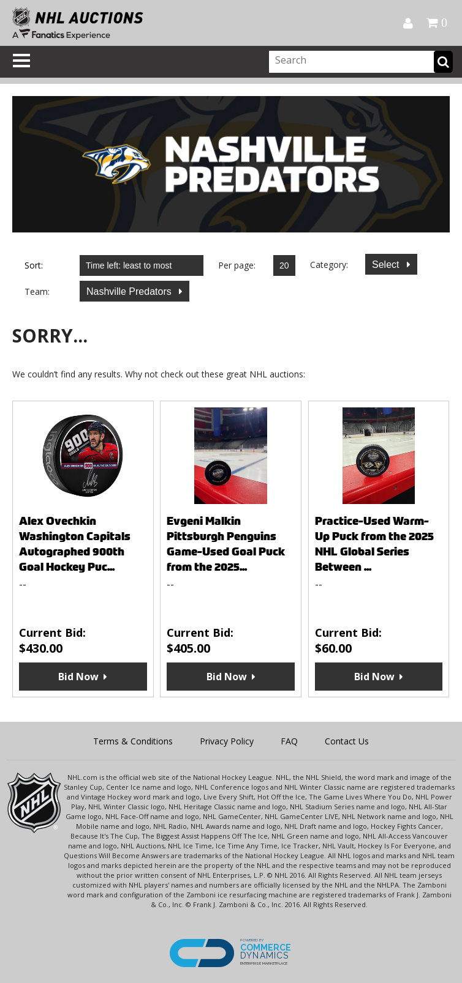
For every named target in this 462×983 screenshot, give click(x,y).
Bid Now (78, 676)
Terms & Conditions (133, 741)
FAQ (289, 741)
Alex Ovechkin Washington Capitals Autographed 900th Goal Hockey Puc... (75, 543)
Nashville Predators (130, 291)
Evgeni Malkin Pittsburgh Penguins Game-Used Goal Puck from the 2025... (226, 543)
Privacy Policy (227, 741)
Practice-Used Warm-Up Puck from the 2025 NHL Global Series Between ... (374, 543)
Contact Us (347, 741)
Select (387, 264)
